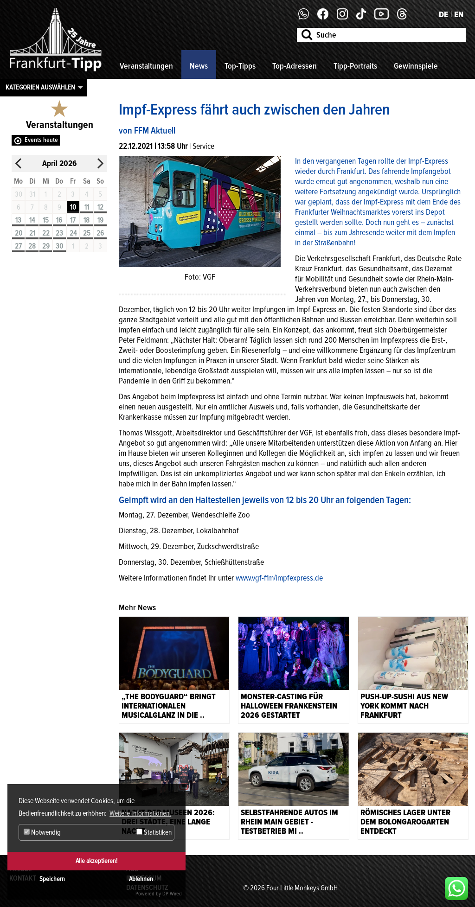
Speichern (52, 879)
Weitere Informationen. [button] (140, 813)
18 (86, 220)
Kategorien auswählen (40, 87)
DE (443, 14)
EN (458, 14)
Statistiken (154, 832)
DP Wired (172, 893)
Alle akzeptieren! (96, 861)
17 (73, 220)
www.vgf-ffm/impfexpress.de (279, 578)
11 (86, 207)
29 (46, 246)
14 (32, 220)
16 (59, 220)
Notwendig (42, 832)
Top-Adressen (294, 66)
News (199, 66)
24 (73, 233)
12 (100, 207)
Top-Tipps (240, 66)
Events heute (41, 140)
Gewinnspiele (416, 66)
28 (32, 246)
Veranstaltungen (146, 66)
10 (73, 207)
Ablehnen (141, 879)
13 (18, 220)
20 (18, 233)
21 (32, 233)
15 (46, 220)
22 (46, 233)
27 (18, 246)
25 (86, 233)
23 (59, 233)
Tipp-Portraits (355, 66)
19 (100, 220)
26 (100, 233)
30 (59, 246)
